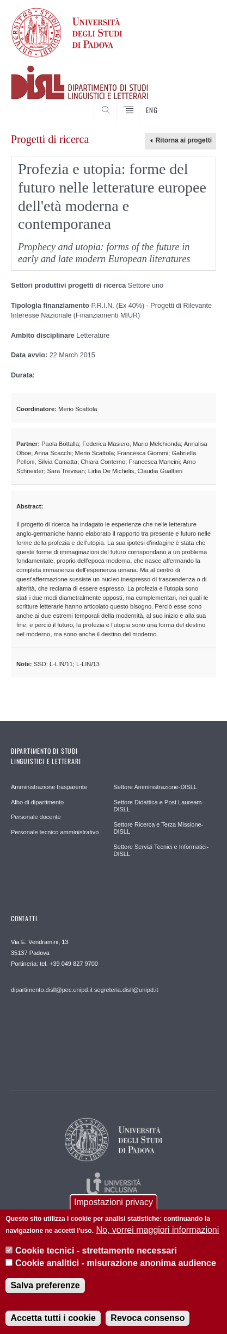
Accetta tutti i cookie (52, 1325)
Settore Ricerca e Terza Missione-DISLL (159, 828)
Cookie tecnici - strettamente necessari (96, 1258)
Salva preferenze (44, 1293)
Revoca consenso (148, 1325)
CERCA (199, 102)
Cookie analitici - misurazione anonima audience (115, 1270)
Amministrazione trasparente (49, 787)
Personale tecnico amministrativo (55, 832)
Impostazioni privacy (113, 1209)
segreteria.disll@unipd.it (126, 989)
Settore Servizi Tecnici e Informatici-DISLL (161, 850)
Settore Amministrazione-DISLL (155, 787)
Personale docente (36, 817)
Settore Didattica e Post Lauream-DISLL (159, 806)
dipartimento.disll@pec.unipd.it (52, 989)
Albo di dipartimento (37, 802)
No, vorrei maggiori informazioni (157, 1237)
